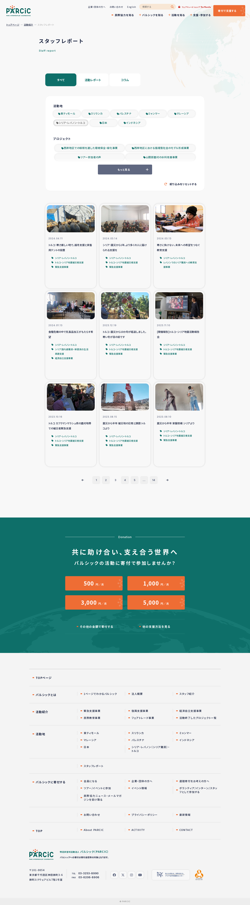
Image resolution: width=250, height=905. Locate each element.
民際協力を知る (124, 15)
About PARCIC (94, 830)
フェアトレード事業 (143, 718)
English (131, 6)
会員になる (90, 781)
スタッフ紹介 (187, 694)
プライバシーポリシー (145, 815)
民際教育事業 (92, 718)
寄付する (227, 11)
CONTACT (186, 830)
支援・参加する (202, 15)
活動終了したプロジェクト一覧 (198, 718)
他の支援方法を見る (156, 626)
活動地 (40, 734)
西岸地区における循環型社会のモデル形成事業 (161, 148)
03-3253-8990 (88, 873)
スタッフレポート (93, 766)
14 (153, 480)
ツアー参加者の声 (90, 157)
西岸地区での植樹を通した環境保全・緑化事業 (91, 148)
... (144, 480)
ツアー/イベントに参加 (97, 788)
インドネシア (133, 123)
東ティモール (68, 113)
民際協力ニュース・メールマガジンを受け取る (103, 797)
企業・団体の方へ (97, 6)
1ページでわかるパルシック (100, 694)
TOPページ (44, 678)
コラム (125, 80)
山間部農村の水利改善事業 (162, 157)
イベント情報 (139, 788)
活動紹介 (28, 24)
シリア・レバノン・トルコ (72, 123)
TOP (39, 831)
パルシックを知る (152, 15)
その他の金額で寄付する (97, 626)
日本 (104, 123)
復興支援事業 (140, 711)
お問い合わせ (116, 6)
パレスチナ (125, 113)
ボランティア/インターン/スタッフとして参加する (198, 790)
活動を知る (178, 15)
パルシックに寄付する (51, 782)
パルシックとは (46, 695)
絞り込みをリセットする (183, 184)
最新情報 (185, 815)
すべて (61, 80)
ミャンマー (154, 113)
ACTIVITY (138, 830)
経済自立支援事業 (190, 711)
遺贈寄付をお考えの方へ (194, 781)
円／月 (94, 583)
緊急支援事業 (92, 711)
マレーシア (183, 113)
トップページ (12, 24)
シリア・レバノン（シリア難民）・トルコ (151, 749)
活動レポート (93, 80)
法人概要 (137, 694)
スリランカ (97, 113)
